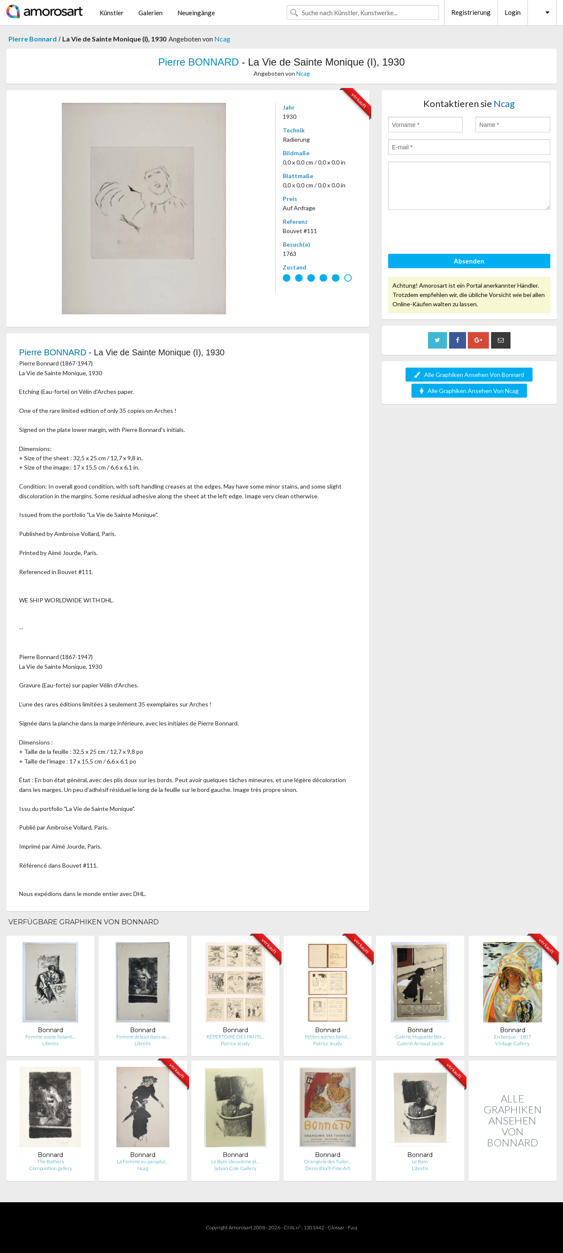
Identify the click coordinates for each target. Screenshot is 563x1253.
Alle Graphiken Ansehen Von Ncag (469, 390)
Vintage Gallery (512, 1043)
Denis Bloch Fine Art (327, 1168)
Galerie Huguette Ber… (420, 1036)
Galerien (150, 12)
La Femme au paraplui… (142, 1161)
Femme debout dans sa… (142, 1036)
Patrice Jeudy (235, 1043)
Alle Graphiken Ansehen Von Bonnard (469, 374)
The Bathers (50, 1161)
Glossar (336, 1227)
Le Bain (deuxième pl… (235, 1161)
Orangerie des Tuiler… (328, 1161)
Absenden (469, 261)
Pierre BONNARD (198, 62)
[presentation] (452, 233)
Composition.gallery (50, 1168)
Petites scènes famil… (327, 1036)
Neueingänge (196, 12)
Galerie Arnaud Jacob (420, 1043)
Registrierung (471, 12)
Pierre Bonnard (32, 39)
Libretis (50, 1043)
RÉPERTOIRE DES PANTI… (235, 1036)
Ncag (222, 39)
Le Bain (420, 1161)
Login (513, 12)
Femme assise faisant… (50, 1036)
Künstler (111, 12)
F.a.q (352, 1227)
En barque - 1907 (512, 1036)
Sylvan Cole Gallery (235, 1168)
